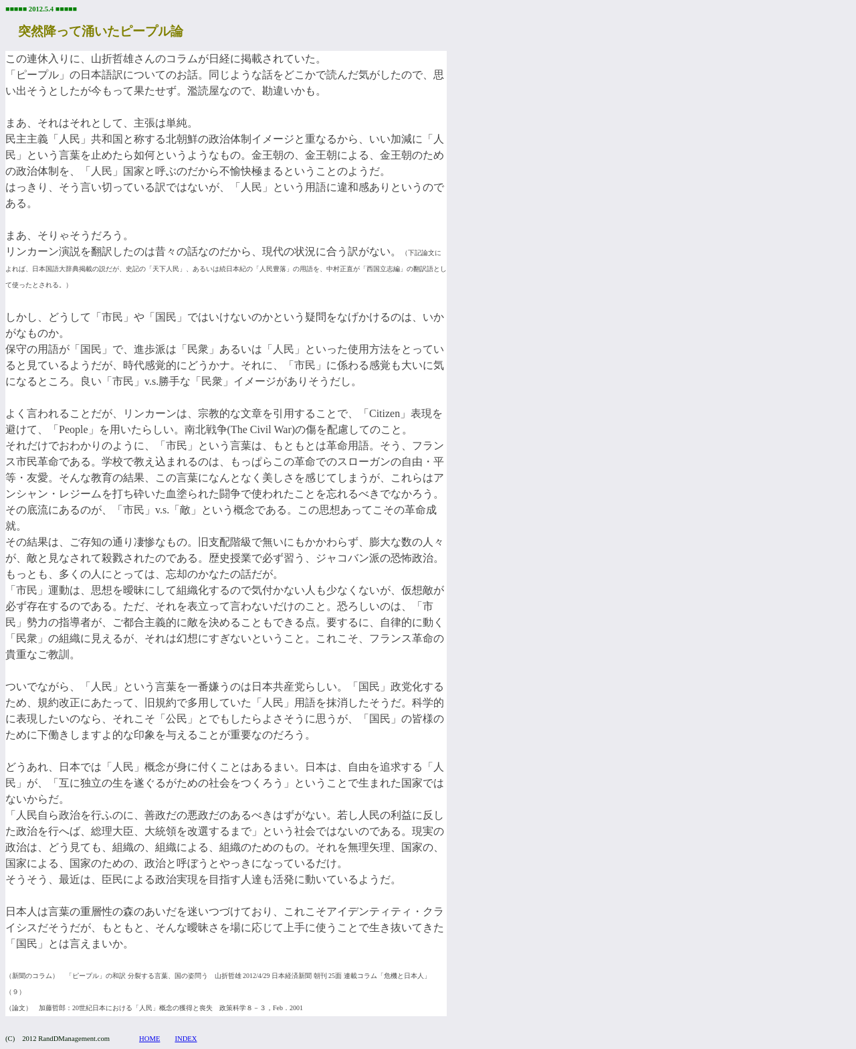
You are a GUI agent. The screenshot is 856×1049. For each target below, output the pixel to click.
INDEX (186, 1038)
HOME (149, 1038)
